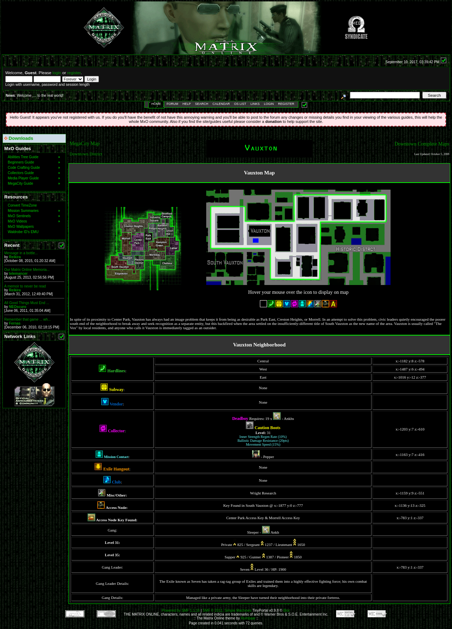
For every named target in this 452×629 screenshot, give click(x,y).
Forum (172, 104)
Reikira (14, 257)
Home (156, 104)
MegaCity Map (85, 143)
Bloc (286, 610)
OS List (240, 104)
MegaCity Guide (34, 183)
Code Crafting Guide (34, 167)
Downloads (18, 138)
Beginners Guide (34, 162)
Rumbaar (248, 618)
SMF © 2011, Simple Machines (227, 610)
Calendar (221, 104)
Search (201, 104)
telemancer (18, 273)
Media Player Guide (34, 178)
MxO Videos (34, 221)
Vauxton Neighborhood (259, 345)
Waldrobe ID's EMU (23, 232)
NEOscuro (17, 307)
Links (255, 104)
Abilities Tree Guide (34, 157)
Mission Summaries (34, 210)
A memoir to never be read (25, 286)
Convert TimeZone (22, 205)
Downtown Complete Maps (421, 144)
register (74, 72)
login (57, 72)
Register (286, 104)
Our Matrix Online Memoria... (26, 270)
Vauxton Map (259, 173)
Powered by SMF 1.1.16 (181, 610)
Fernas (14, 323)
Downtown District (86, 154)
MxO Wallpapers (21, 227)
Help (187, 104)
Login (269, 104)
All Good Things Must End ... (26, 303)
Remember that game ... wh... (27, 319)
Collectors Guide (34, 173)
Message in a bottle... (21, 253)
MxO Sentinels (34, 216)
